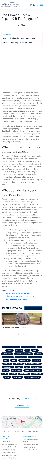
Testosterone (24, 336)
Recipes (5, 333)
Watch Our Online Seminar (10, 409)
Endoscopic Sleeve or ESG (23, 316)
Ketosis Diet (18, 326)
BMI (39, 309)
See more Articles (33, 270)
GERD (5, 323)
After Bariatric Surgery (11, 309)
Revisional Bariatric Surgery (10, 418)
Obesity (19, 329)
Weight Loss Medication (32, 340)
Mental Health (8, 329)
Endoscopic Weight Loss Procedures (9, 421)
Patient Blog (36, 329)
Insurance (7, 326)
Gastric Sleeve (20, 319)
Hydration (37, 323)
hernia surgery (15, 97)
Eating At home (7, 316)
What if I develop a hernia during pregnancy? (19, 38)
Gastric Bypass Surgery (8, 412)
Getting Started (6, 404)
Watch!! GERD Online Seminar (32, 412)
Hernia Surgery (24, 323)
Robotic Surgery (28, 439)
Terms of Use (14, 451)
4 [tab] (23, 297)
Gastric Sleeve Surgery (8, 415)
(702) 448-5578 (30, 361)
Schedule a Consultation (9, 434)
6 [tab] (28, 297)
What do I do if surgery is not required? (17, 43)
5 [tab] (26, 297)
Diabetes (19, 313)
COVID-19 (9, 313)
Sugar (4, 336)
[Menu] (41, 5)
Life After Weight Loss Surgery (10, 425)
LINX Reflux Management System (30, 403)
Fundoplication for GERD (30, 407)
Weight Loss (17, 340)
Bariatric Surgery (28, 309)
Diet (27, 313)
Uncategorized (37, 336)
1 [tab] (16, 297)
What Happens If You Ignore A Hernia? (20, 259)
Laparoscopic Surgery (33, 326)
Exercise (38, 316)
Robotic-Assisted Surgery (33, 333)
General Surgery (35, 319)
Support (13, 336)
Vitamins (7, 340)
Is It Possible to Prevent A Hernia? (18, 256)
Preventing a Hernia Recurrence (22, 283)
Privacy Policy (5, 451)
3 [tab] (21, 297)
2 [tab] (18, 297)
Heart (13, 323)
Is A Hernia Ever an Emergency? (17, 262)
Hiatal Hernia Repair (29, 410)
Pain (27, 329)
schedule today (22, 368)
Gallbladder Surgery (29, 436)
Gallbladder (8, 319)
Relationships (16, 333)
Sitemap (23, 451)
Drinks (35, 313)
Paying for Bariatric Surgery (10, 407)
